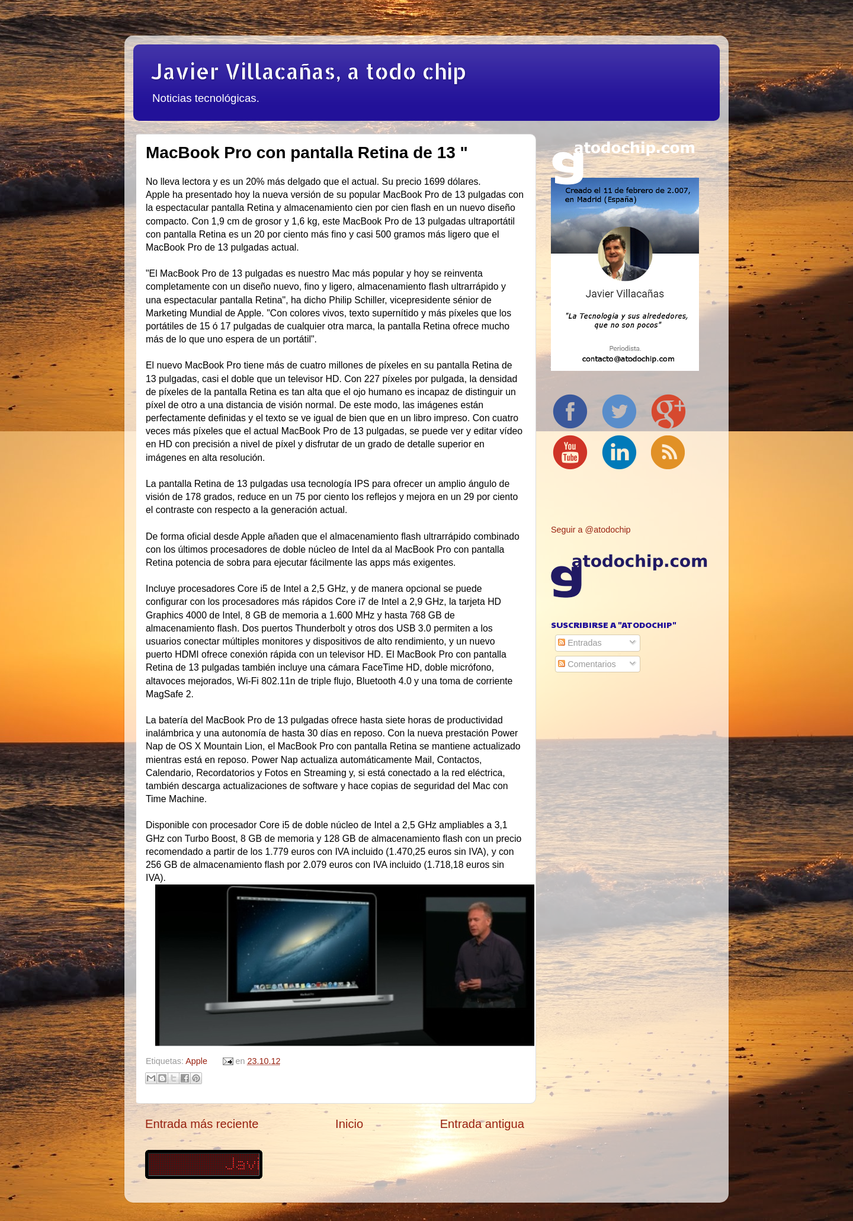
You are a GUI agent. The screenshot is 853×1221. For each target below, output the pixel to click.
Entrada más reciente (202, 1123)
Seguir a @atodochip (591, 529)
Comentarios (587, 664)
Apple (196, 1061)
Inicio (349, 1123)
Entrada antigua (482, 1123)
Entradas (580, 643)
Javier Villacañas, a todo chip (308, 71)
